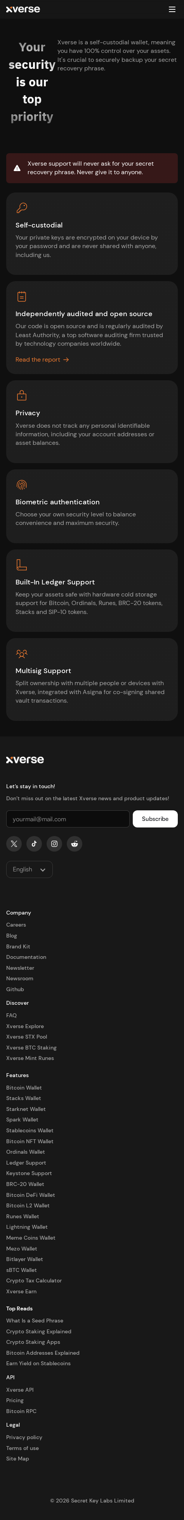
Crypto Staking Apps (33, 1341)
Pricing (15, 1400)
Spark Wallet (22, 1119)
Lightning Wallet (27, 1226)
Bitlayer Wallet (24, 1259)
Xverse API (19, 1389)
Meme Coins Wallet (31, 1237)
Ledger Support (26, 1162)
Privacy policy (24, 1437)
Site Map (17, 1458)
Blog (11, 935)
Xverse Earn (21, 1291)
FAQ (11, 1015)
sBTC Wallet (21, 1269)
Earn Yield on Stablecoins (38, 1363)
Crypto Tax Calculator (34, 1280)
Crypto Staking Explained (38, 1331)
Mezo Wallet (21, 1248)
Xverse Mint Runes (30, 1058)
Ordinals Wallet (25, 1151)
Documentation (26, 956)
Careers (16, 924)
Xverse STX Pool (26, 1036)
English (22, 869)
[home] (23, 9)
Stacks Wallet (23, 1098)
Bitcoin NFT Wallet (30, 1141)
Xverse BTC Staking (31, 1047)
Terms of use (22, 1448)
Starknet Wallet (26, 1108)
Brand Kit (18, 946)
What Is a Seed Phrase (34, 1320)
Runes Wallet (22, 1216)
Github (15, 989)
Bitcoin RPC (21, 1411)
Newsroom (19, 978)
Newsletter (20, 967)
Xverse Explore (25, 1026)
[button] (172, 9)
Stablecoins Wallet (30, 1130)
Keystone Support (29, 1173)
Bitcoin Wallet (24, 1087)
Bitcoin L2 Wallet (28, 1205)
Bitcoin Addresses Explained (43, 1352)
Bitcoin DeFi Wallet (30, 1194)
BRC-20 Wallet (25, 1184)
